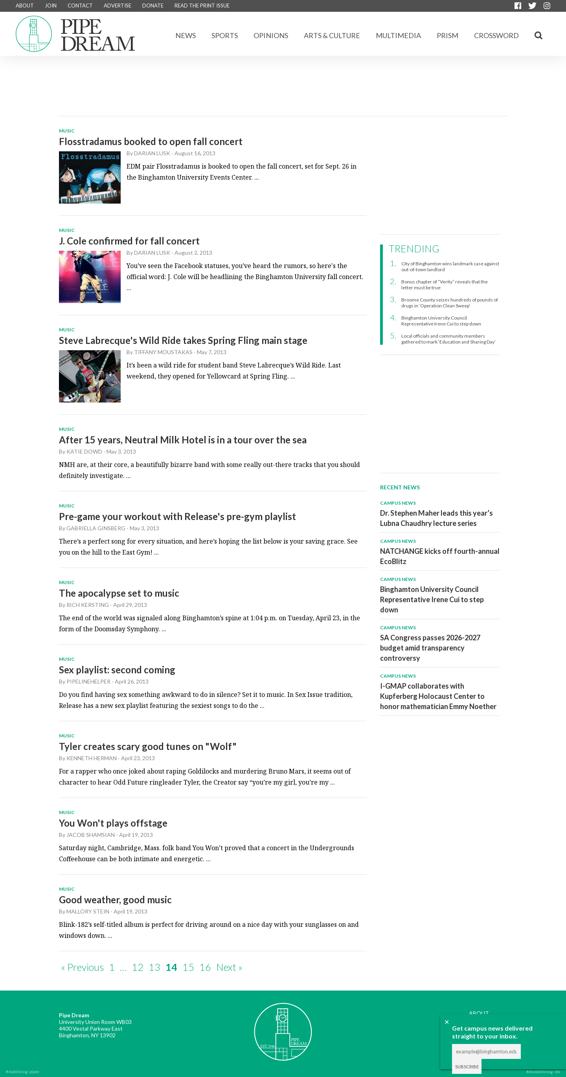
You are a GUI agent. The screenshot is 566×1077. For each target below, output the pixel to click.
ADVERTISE (117, 5)
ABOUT (25, 5)
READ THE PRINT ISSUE (202, 5)
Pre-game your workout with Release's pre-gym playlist (177, 516)
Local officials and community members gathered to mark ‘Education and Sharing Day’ (448, 339)
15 (188, 967)
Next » (229, 967)
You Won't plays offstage (113, 823)
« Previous (82, 967)
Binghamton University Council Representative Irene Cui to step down (441, 321)
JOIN (51, 5)
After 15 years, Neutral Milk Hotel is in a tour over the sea (183, 439)
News (185, 35)
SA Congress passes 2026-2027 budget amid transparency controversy (430, 647)
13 (154, 967)
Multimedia (398, 35)
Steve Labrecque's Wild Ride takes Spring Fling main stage (183, 340)
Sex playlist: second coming (117, 669)
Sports (224, 35)
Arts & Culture (332, 35)
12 (137, 967)
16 (205, 967)
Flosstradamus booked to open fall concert (151, 141)
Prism (447, 35)
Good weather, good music (115, 899)
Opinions (271, 35)
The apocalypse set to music (119, 593)
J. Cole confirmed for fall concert (129, 240)
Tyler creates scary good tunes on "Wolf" (148, 746)
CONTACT (80, 5)
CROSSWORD (496, 35)
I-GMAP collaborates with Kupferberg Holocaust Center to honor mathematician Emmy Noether (438, 696)
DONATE (153, 5)
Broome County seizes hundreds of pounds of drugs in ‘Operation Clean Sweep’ (449, 303)
